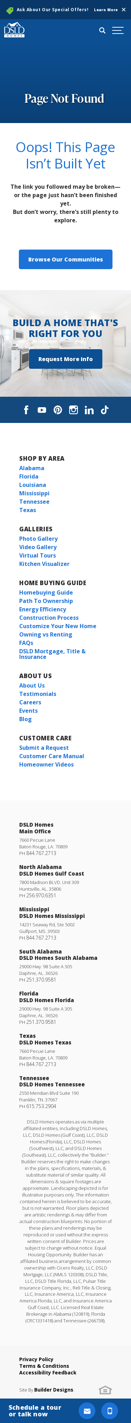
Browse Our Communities (65, 259)
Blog (25, 719)
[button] (124, 10)
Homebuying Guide (46, 592)
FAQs (26, 643)
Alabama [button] (31, 468)
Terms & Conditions (44, 1366)
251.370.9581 (41, 979)
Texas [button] (27, 510)
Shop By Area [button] (42, 458)
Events (28, 710)
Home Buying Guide (53, 583)
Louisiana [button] (32, 485)
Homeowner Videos (46, 764)
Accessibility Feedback (48, 1372)
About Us (35, 676)
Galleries (36, 529)
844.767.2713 (41, 853)
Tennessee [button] (34, 501)
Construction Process (49, 617)
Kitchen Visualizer (44, 564)
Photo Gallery (38, 538)
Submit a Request (44, 748)
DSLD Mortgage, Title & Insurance (52, 654)
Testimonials (37, 694)
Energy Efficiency (42, 609)
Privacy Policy (36, 1359)
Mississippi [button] (34, 493)
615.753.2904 (41, 1106)
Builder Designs (53, 1389)
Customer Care (45, 738)
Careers (30, 702)
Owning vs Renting (45, 634)
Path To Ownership (46, 601)
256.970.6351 (41, 895)
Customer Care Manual (51, 756)
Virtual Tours (37, 555)
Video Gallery (38, 547)
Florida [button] (28, 476)
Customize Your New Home (57, 626)
